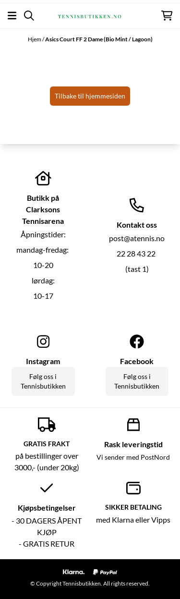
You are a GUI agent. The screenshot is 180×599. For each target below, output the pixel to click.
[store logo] (89, 15)
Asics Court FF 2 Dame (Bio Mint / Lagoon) (99, 39)
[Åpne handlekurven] (166, 15)
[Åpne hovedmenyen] (12, 15)
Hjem (35, 39)
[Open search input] (29, 16)
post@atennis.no (137, 238)
